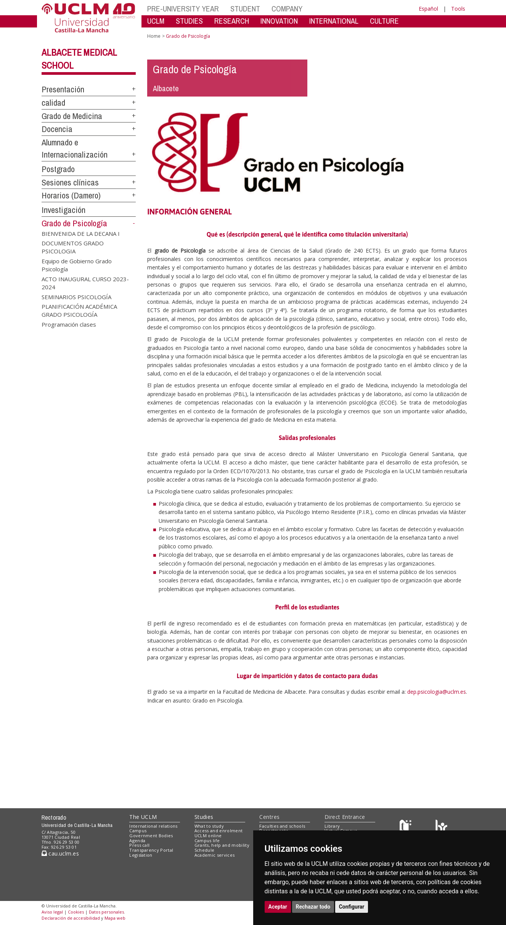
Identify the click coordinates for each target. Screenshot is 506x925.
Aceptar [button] (278, 907)
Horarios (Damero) (71, 195)
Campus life (207, 840)
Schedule (204, 850)
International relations (153, 826)
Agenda (137, 840)
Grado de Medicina (72, 116)
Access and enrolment (218, 830)
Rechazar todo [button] (313, 907)
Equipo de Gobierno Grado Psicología (77, 264)
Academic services (214, 855)
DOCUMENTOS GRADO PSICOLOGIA (73, 247)
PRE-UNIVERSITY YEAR (183, 8)
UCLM (155, 21)
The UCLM (143, 816)
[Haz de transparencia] (407, 827)
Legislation (141, 855)
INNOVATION (279, 21)
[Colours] (441, 827)
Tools (458, 8)
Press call (139, 845)
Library (332, 826)
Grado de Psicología (74, 223)
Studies (204, 816)
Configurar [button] (352, 907)
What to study (209, 826)
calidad (53, 102)
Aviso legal (52, 912)
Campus (137, 830)
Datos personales (106, 912)
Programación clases (69, 324)
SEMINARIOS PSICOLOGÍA (76, 296)
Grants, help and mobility (221, 845)
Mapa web (114, 918)
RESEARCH (231, 21)
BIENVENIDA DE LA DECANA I (81, 233)
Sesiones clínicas (70, 182)
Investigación (63, 210)
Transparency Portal (151, 850)
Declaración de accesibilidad (71, 918)
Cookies (76, 912)
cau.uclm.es (60, 853)
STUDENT (245, 8)
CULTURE (384, 21)
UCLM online (208, 835)
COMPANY (286, 8)
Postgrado (58, 169)
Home (154, 36)
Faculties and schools (282, 826)
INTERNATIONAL (333, 21)
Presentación (63, 89)
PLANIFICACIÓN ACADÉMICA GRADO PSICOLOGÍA (79, 310)
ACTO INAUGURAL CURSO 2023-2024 (85, 282)
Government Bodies (151, 835)
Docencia (57, 129)
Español (428, 8)
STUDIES (189, 21)
